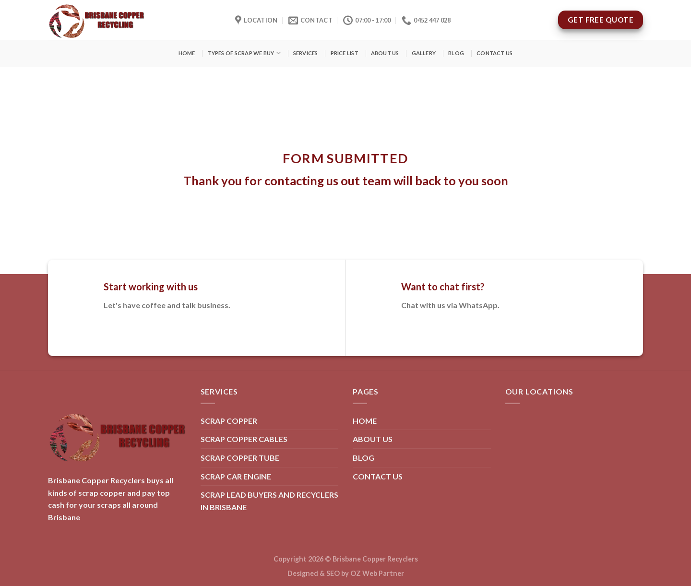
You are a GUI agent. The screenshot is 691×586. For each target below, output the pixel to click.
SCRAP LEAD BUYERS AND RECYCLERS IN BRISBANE (269, 501)
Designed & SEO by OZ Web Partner (345, 573)
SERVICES (305, 53)
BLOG (456, 53)
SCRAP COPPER (229, 420)
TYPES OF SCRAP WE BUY (244, 53)
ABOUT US (385, 53)
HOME (187, 53)
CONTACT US (494, 53)
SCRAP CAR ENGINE (236, 476)
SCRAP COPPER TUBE (240, 457)
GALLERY (424, 53)
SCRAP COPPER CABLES (244, 438)
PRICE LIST (344, 53)
